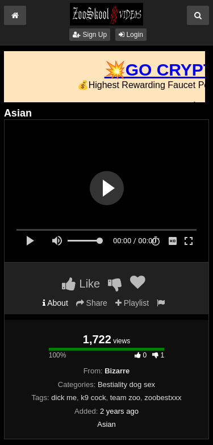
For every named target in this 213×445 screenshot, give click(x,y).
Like (81, 283)
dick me (64, 397)
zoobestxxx (162, 397)
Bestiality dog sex (126, 384)
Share (91, 302)
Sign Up (90, 35)
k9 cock (93, 397)
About (55, 302)
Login (131, 35)
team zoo (125, 397)
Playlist (132, 302)
